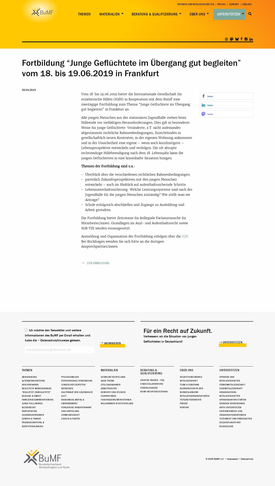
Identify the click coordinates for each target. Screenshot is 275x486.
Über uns (197, 14)
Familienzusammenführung (38, 399)
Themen (84, 14)
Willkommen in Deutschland (117, 403)
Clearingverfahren (33, 414)
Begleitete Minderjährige (37, 388)
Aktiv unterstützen (230, 407)
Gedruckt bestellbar (113, 377)
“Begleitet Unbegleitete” (36, 392)
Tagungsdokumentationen (116, 399)
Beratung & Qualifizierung (155, 14)
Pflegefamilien (70, 377)
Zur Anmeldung (98, 263)
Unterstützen (228, 14)
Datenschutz (247, 459)
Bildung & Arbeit (31, 396)
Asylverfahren (30, 384)
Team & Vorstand (189, 384)
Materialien (109, 14)
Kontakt (234, 4)
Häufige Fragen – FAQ (152, 380)
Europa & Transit (31, 418)
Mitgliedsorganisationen (194, 396)
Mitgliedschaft (189, 380)
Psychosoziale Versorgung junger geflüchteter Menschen (76, 384)
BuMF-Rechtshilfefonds (154, 391)
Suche (250, 13)
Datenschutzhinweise (54, 340)
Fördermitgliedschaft (232, 384)
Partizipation (29, 411)
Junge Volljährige (32, 403)
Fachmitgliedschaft (231, 388)
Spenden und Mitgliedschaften (195, 4)
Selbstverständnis (191, 377)
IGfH (185, 236)
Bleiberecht (29, 407)
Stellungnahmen (110, 384)
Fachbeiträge (108, 396)
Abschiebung (29, 377)
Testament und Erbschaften (235, 418)
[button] (226, 96)
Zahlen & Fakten (70, 418)
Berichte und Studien (113, 392)
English (246, 4)
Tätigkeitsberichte (191, 399)
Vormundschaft (70, 414)
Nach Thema (107, 380)
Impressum (232, 459)
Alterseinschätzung (33, 380)
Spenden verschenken (232, 403)
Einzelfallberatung (151, 383)
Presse (221, 4)
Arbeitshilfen (109, 388)
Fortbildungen (149, 387)
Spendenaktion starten (232, 399)
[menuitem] (83, 14)
